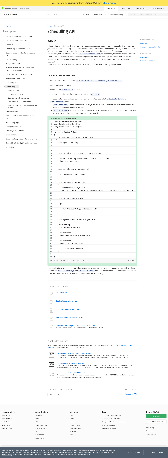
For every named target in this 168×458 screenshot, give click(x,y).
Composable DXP (41, 422)
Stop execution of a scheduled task (69, 314)
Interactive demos (108, 422)
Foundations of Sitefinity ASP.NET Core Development (75, 370)
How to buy (150, 424)
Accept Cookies (134, 452)
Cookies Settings (156, 452)
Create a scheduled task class (150, 47)
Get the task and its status (66, 298)
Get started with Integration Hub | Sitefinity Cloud (74, 350)
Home (49, 26)
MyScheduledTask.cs (58, 257)
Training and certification (111, 415)
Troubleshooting (116, 14)
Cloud (37, 415)
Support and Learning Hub (111, 412)
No (58, 391)
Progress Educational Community (113, 419)
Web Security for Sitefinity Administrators (71, 360)
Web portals (39, 432)
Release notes (7, 425)
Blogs (71, 412)
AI (36, 428)
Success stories (75, 422)
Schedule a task (62, 289)
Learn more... (110, 2)
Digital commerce (41, 425)
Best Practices (100, 14)
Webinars (73, 419)
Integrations (39, 435)
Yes (50, 391)
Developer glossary (109, 425)
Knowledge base (157, 8)
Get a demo (145, 57)
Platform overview (147, 61)
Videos (72, 415)
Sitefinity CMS (111, 8)
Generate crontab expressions (68, 306)
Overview (143, 44)
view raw (131, 257)
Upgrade (73, 428)
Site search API (131, 391)
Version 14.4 (51, 14)
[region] (92, 186)
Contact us (150, 428)
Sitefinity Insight (125, 8)
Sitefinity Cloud (141, 8)
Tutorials (86, 14)
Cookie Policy (7, 455)
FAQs (71, 432)
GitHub (84, 257)
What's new (6, 422)
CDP (36, 419)
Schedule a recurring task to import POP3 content (75, 322)
